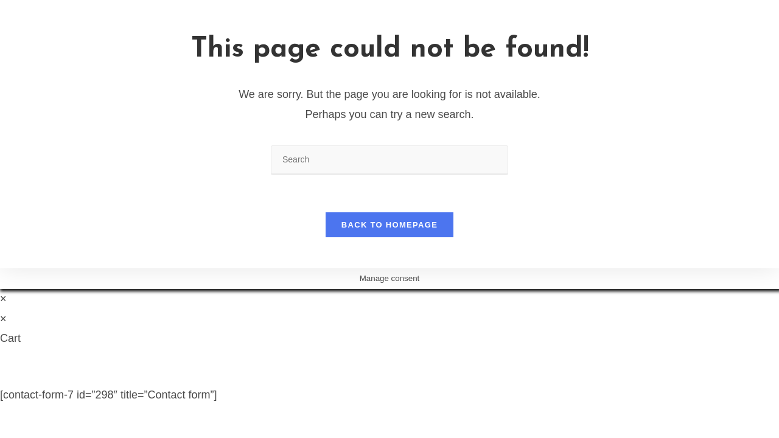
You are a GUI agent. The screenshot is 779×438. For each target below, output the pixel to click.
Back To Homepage (389, 224)
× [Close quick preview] (3, 299)
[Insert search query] (389, 160)
